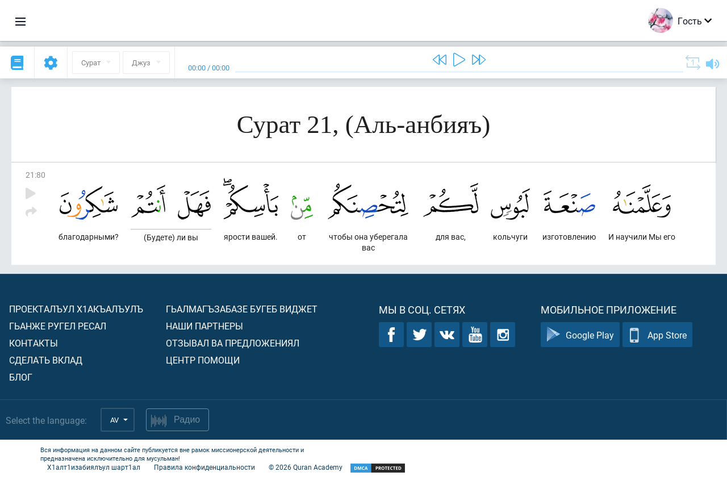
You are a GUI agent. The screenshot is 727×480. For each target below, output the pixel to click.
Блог (20, 377)
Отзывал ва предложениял (232, 343)
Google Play (580, 335)
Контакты (33, 343)
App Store (657, 335)
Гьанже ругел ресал (57, 326)
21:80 (35, 174)
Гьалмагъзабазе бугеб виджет (241, 309)
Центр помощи (203, 360)
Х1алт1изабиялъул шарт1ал (93, 466)
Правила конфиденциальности (204, 466)
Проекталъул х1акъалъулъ (76, 309)
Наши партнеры (204, 326)
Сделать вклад (45, 360)
